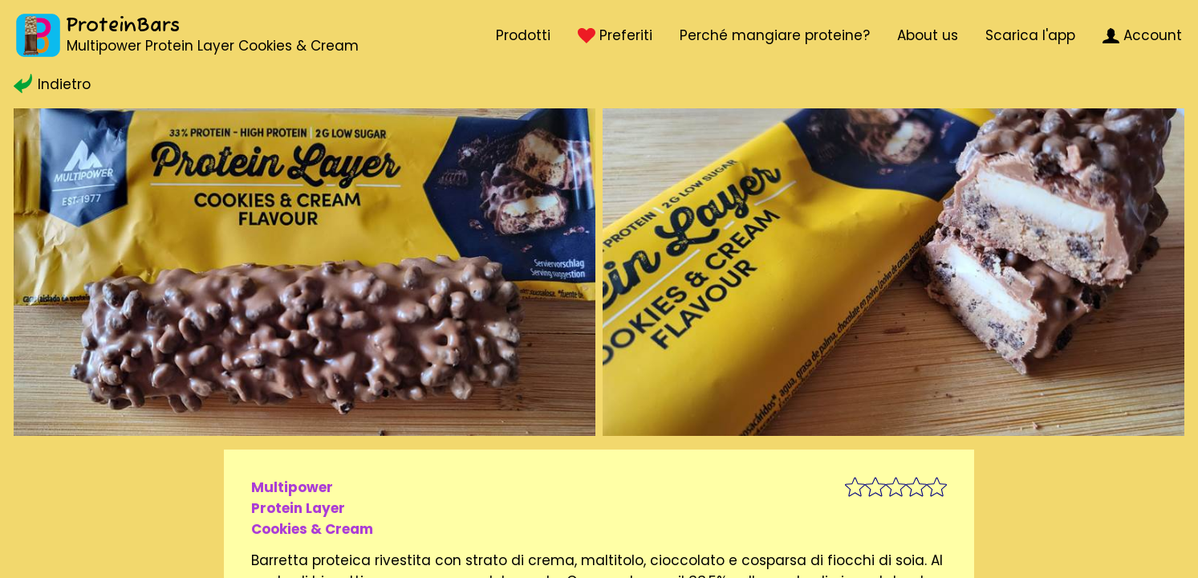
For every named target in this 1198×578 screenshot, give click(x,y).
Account (1142, 35)
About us (927, 35)
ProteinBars (123, 26)
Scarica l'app (1030, 35)
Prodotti (523, 35)
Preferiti (615, 35)
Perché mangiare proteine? (775, 35)
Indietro (52, 84)
